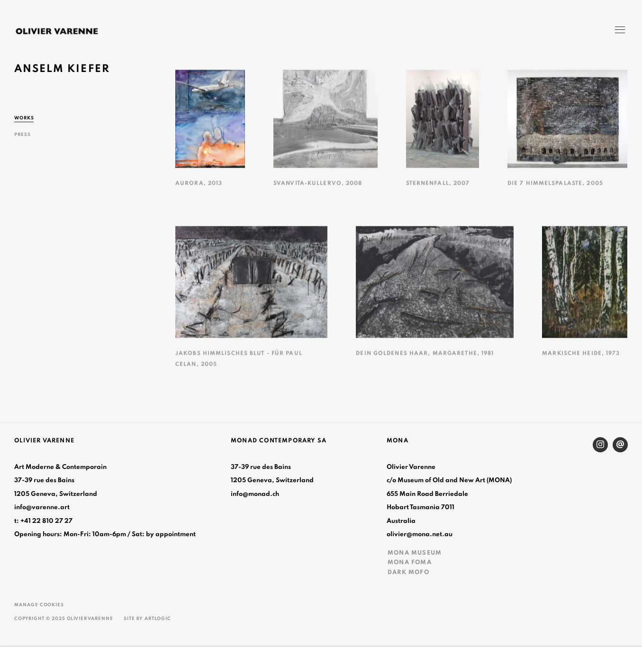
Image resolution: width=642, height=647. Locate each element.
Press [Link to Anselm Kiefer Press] (22, 134)
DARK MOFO (408, 572)
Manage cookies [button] (39, 604)
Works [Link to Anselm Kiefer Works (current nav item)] (24, 118)
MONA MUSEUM (415, 552)
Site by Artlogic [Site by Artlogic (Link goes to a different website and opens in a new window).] (147, 618)
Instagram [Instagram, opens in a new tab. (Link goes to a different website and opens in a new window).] (600, 444)
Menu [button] (619, 31)
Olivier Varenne (56, 31)
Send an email (620, 444)
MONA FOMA (410, 562)
